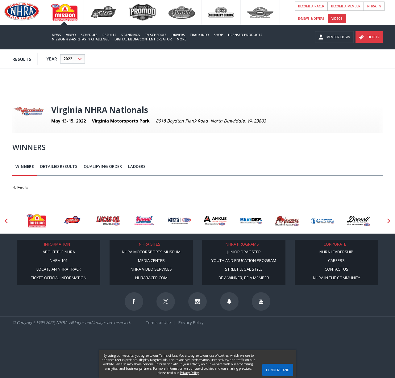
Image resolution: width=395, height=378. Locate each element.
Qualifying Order (103, 166)
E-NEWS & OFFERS (311, 18)
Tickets (369, 37)
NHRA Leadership (336, 252)
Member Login (334, 37)
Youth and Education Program (243, 260)
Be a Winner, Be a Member (243, 277)
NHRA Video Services (151, 269)
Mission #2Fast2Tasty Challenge (81, 39)
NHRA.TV (374, 6)
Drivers (178, 35)
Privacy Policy (191, 322)
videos (337, 18)
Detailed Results (58, 166)
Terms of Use (158, 322)
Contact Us (336, 269)
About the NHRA (59, 252)
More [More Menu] (181, 39)
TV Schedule (156, 35)
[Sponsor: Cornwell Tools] (323, 220)
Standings (130, 35)
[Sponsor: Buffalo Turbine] (287, 220)
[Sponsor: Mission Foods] (36, 220)
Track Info (199, 35)
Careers (336, 260)
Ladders (137, 166)
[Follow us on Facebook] (134, 301)
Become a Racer (311, 6)
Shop (218, 35)
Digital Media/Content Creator (143, 39)
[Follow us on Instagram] (197, 301)
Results (109, 35)
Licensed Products (245, 35)
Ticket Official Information (58, 277)
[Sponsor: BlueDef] (251, 220)
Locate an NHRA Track (58, 269)
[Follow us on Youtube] (261, 301)
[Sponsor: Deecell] (358, 220)
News (56, 35)
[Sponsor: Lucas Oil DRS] (72, 220)
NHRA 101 (59, 260)
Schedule (89, 35)
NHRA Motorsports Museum (151, 252)
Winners (24, 166)
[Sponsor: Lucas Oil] (108, 220)
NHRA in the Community (336, 277)
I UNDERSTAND (277, 370)
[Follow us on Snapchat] (229, 301)
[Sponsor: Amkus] (215, 220)
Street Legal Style (244, 269)
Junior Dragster (244, 252)
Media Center (151, 260)
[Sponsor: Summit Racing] (144, 220)
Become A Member (345, 6)
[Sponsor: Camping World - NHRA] (179, 220)
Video (71, 35)
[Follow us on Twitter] (165, 301)
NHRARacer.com (151, 277)
